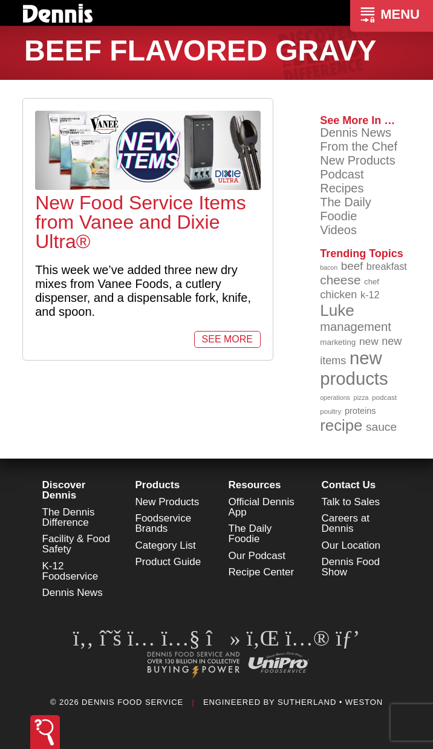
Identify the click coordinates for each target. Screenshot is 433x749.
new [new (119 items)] (369, 341)
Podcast (341, 174)
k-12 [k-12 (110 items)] (370, 294)
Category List (165, 545)
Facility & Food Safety (76, 544)
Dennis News (355, 132)
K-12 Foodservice (70, 571)
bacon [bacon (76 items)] (328, 267)
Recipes (341, 188)
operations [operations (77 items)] (335, 397)
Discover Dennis (64, 490)
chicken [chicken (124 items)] (338, 295)
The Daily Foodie (345, 209)
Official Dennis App (262, 507)
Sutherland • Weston (330, 702)
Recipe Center (262, 572)
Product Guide (168, 561)
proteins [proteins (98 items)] (360, 411)
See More (227, 339)
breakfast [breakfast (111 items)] (386, 266)
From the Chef (358, 146)
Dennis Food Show (351, 567)
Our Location (351, 545)
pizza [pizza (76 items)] (361, 397)
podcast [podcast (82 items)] (384, 397)
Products (157, 485)
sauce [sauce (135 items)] (381, 426)
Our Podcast (257, 555)
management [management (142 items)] (355, 326)
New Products (358, 160)
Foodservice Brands (163, 523)
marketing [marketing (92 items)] (338, 342)
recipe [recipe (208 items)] (341, 425)
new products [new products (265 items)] (354, 368)
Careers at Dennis (346, 523)
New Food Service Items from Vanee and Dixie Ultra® (140, 222)
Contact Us (349, 485)
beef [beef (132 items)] (352, 266)
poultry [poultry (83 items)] (330, 411)
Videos (338, 230)
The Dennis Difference (68, 517)
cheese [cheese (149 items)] (340, 280)
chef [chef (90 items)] (371, 281)
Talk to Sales (351, 502)
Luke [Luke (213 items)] (337, 310)
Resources (255, 485)
